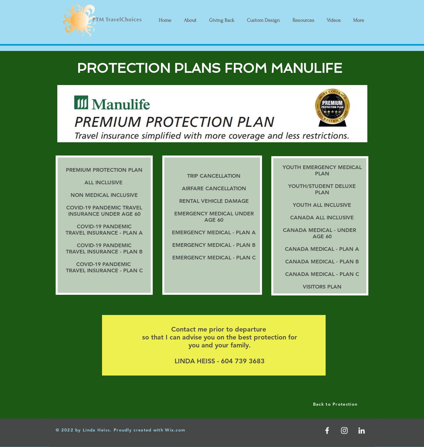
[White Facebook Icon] (327, 430)
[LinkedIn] (361, 430)
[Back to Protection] (336, 404)
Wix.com (175, 429)
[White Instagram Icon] (344, 430)
